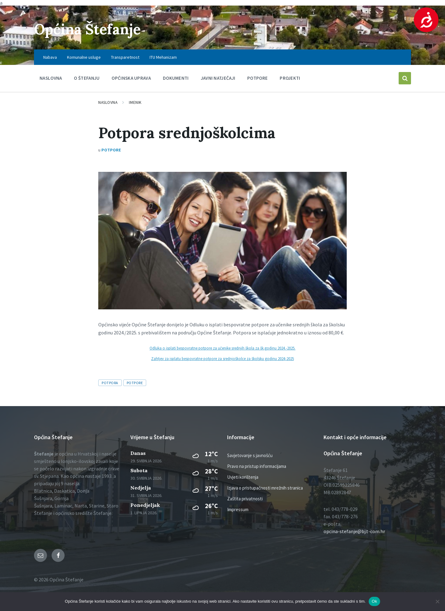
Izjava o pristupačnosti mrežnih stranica (265, 488)
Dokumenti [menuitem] (176, 78)
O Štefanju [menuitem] (87, 78)
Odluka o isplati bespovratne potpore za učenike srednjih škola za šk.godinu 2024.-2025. (222, 348)
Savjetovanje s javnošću (250, 455)
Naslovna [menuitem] (51, 78)
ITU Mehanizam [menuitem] (163, 57)
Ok (374, 601)
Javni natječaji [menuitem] (218, 78)
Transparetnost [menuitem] (125, 57)
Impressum (237, 509)
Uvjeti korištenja (242, 477)
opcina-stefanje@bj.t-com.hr (354, 531)
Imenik (135, 102)
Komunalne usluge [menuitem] (84, 57)
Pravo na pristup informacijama (256, 466)
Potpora (110, 382)
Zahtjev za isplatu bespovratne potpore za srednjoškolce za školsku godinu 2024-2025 (222, 358)
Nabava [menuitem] (50, 57)
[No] (437, 601)
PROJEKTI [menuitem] (290, 78)
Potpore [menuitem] (257, 78)
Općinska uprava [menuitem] (131, 78)
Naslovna (107, 102)
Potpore (111, 150)
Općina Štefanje (90, 28)
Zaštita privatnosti (245, 499)
